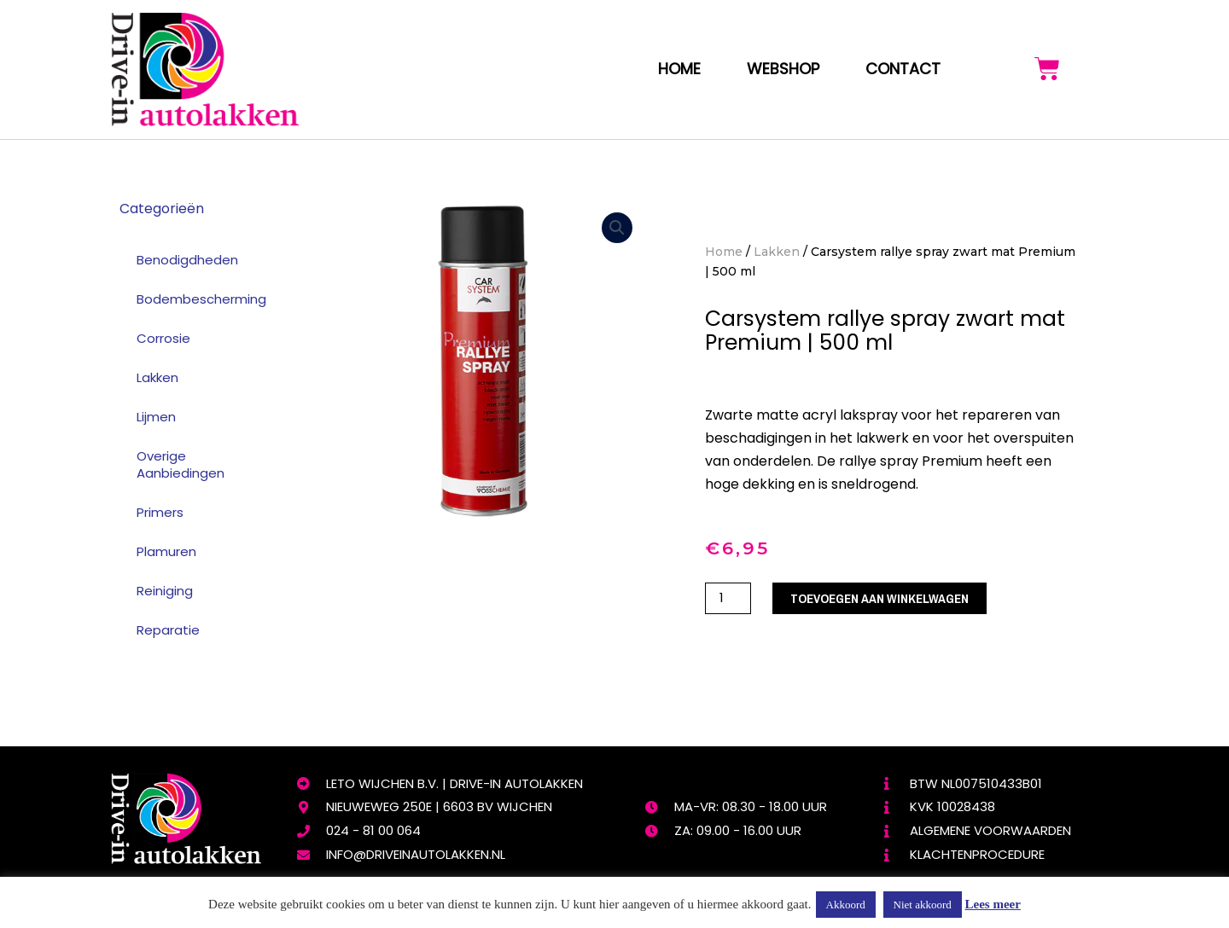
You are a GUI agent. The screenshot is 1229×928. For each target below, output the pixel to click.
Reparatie (168, 630)
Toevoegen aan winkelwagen (879, 598)
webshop (783, 68)
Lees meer (993, 904)
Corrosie (163, 338)
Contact (903, 68)
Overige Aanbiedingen (180, 464)
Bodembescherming (201, 299)
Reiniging (165, 591)
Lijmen (156, 417)
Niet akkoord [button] (923, 904)
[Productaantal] (728, 598)
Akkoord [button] (845, 904)
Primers (160, 512)
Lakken (157, 377)
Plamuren (166, 551)
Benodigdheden (187, 260)
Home (679, 68)
